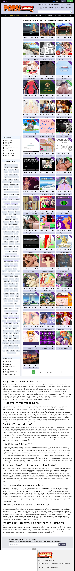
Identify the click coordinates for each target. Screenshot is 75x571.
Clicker (6, 196)
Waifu (7, 350)
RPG (16, 303)
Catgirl (16, 192)
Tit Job (5, 338)
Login (63, 1)
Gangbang (12, 236)
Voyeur (17, 348)
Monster (17, 273)
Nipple (17, 278)
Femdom (12, 226)
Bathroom (16, 172)
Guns (17, 241)
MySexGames (8, 140)
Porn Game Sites (9, 150)
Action (9, 164)
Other (6, 286)
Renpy (16, 301)
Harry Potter (12, 246)
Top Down (15, 338)
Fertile (17, 226)
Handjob (11, 244)
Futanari (11, 234)
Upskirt (10, 345)
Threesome (15, 335)
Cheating (12, 194)
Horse (16, 249)
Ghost (11, 239)
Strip (11, 325)
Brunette (17, 187)
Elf (18, 214)
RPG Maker (5, 306)
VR (3, 350)
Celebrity (6, 194)
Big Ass (15, 174)
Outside (15, 286)
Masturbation (8, 268)
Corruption (10, 199)
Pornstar (12, 293)
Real (6, 301)
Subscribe (62, 544)
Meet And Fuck (12, 271)
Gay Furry (6, 239)
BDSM (10, 174)
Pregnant (6, 296)
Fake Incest (5, 221)
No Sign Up (6, 281)
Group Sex (11, 241)
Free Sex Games (9, 153)
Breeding (6, 187)
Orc (17, 283)
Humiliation (8, 251)
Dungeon (5, 214)
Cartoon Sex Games (10, 157)
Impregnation (9, 253)
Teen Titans (15, 333)
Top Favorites (67, 15)
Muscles (6, 276)
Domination (15, 209)
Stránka (5, 1)
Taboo (12, 330)
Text (10, 335)
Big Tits (11, 177)
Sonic (6, 323)
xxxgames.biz (8, 369)
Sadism (11, 306)
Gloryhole (16, 239)
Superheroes (6, 330)
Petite (11, 288)
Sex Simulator (15, 310)
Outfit (10, 286)
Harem (5, 246)
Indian (15, 253)
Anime (16, 169)
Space (10, 323)
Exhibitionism (8, 219)
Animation (11, 169)
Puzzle (4, 298)
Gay (17, 236)
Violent (5, 348)
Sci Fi (17, 308)
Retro (7, 303)
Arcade (5, 172)
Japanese (10, 258)
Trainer (4, 340)
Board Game (16, 182)
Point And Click (14, 291)
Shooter (11, 315)
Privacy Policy (46, 568)
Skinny (4, 320)
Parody (6, 288)
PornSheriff (8, 364)
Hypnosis (15, 251)
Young (17, 350)
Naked (11, 276)
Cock (11, 196)
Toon (10, 338)
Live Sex (25, 15)
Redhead (11, 301)
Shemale (5, 315)
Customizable (14, 204)
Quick (9, 298)
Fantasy (17, 221)
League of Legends (8, 261)
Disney (9, 209)
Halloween (5, 244)
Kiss (18, 258)
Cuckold (13, 201)
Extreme (15, 219)
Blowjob (10, 182)
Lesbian (7, 263)
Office (6, 283)
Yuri (8, 353)
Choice (17, 194)
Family (11, 221)
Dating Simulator (11, 206)
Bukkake (6, 189)
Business (12, 189)
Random (38, 15)
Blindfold (16, 179)
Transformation (11, 340)
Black (5, 179)
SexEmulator (14, 313)
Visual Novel (11, 348)
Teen (10, 333)
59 (51, 372)
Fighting (9, 229)
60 (54, 372)
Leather (16, 261)
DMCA (56, 568)
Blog (31, 15)
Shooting (17, 315)
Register (70, 1)
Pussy (16, 296)
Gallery (16, 234)
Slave (9, 320)
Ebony (14, 214)
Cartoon (6, 192)
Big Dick (6, 177)
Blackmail (10, 179)
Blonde (4, 182)
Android (16, 167)
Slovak (57, 1)
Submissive (15, 325)
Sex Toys (7, 313)
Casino (11, 192)
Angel (5, 169)
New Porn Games (9, 152)
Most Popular (48, 15)
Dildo (18, 206)
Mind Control (6, 273)
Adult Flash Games (10, 366)
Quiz (13, 298)
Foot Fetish (6, 231)
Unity (6, 345)
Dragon (4, 211)
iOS (17, 256)
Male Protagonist (8, 266)
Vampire (16, 345)
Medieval (5, 271)
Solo (18, 320)
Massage (16, 266)
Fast (6, 224)
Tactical (17, 330)
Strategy (6, 325)
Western (12, 350)
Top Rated (58, 15)
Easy (10, 214)
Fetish (4, 229)
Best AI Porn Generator (11, 371)
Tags (5, 15)
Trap (18, 340)
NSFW (16, 281)
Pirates (16, 288)
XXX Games (8, 361)
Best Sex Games (9, 155)
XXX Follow (8, 148)
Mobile (12, 273)
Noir (12, 281)
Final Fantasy (16, 229)
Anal (11, 167)
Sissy (17, 318)
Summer (14, 328)
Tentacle (6, 335)
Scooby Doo (7, 310)
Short (5, 318)
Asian (10, 172)
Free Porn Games (14, 15)
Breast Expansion (14, 184)
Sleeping (14, 320)
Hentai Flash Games (10, 374)
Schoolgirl (11, 308)
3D (5, 164)
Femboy (6, 226)
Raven (17, 298)
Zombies (13, 353)
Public (12, 296)
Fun (17, 231)
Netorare (6, 278)
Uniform (17, 343)
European (13, 216)
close (34, 548)
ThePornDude (8, 142)
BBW (6, 174)
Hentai (6, 249)
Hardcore (17, 244)
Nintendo (12, 278)
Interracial (13, 256)
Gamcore (7, 145)
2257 (52, 568)
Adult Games (8, 373)
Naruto (16, 276)
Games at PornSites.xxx (11, 147)
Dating (4, 206)
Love (12, 263)
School (5, 308)
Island (4, 258)
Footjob (13, 231)
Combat (16, 196)
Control (4, 199)
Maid (16, 263)
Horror (11, 249)
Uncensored (5, 343)
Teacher (5, 333)
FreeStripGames (9, 368)
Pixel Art (7, 291)
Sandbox (17, 306)
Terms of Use (37, 568)
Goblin (5, 241)
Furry (6, 234)
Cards (17, 189)
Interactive (6, 256)
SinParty (7, 143)
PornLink (7, 363)
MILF (18, 271)
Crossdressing (6, 201)
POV (17, 293)
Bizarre (16, 177)
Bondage (6, 184)
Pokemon (6, 293)
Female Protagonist (13, 224)
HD (17, 246)
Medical (15, 268)
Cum (18, 201)
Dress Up (17, 211)
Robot (11, 303)
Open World (11, 283)
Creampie (17, 199)
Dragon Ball (10, 211)
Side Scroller (11, 318)
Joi (14, 258)
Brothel (11, 187)
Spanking (16, 323)
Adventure (15, 164)
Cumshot (7, 204)
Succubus (8, 328)
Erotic (8, 216)
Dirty (5, 209)
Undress (12, 343)
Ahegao (6, 167)
